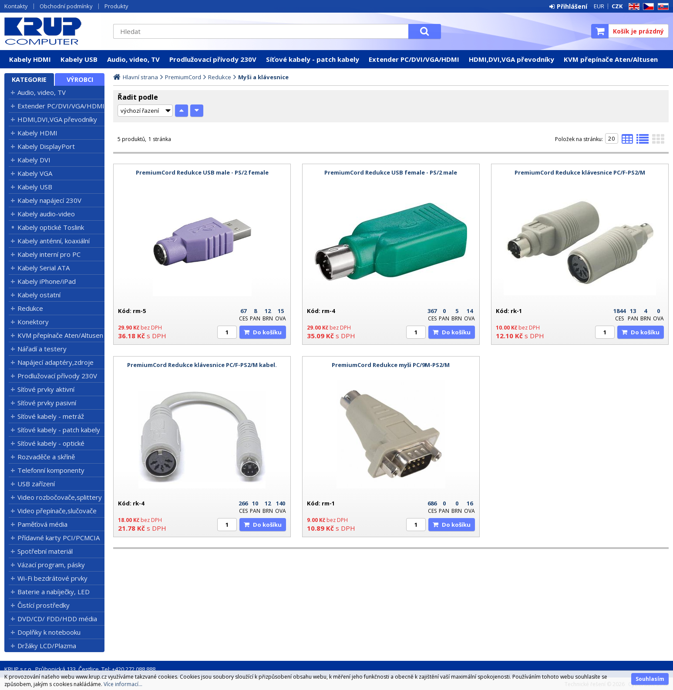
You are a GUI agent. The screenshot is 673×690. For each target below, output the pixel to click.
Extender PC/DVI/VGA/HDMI (414, 59)
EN (632, 6)
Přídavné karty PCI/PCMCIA (58, 537)
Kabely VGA (34, 173)
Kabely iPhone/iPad (46, 281)
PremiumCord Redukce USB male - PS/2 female (202, 172)
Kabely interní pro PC (49, 254)
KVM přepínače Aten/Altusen (611, 59)
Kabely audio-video (46, 213)
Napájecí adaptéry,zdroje (55, 362)
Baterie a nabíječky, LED (53, 591)
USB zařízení (36, 483)
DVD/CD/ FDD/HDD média (57, 618)
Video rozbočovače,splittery (59, 497)
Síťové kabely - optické (50, 443)
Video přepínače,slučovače (57, 510)
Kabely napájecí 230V (49, 200)
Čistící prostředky (43, 605)
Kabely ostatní (39, 294)
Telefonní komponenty (50, 470)
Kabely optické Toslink (50, 227)
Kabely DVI (33, 159)
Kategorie (29, 79)
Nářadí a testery (42, 348)
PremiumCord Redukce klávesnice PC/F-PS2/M (580, 172)
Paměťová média (42, 524)
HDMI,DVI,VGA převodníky (511, 59)
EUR (599, 6)
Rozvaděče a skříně (46, 456)
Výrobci (80, 79)
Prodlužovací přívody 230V (212, 59)
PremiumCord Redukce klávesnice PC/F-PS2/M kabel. (202, 365)
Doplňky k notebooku (49, 632)
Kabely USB (79, 59)
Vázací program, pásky (51, 564)
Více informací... (123, 684)
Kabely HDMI (30, 59)
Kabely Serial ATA (43, 267)
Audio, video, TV (133, 59)
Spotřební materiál (45, 551)
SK (661, 6)
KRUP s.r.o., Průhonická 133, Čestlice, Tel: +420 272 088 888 (79, 669)
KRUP (54, 31)
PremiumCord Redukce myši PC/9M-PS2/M (391, 365)
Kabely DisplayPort (46, 146)
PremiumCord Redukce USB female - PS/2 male (390, 172)
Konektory (33, 321)
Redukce (30, 308)
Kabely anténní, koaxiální (53, 240)
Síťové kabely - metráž (50, 416)
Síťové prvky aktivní (45, 389)
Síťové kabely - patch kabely (312, 59)
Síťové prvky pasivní (46, 402)
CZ (646, 6)
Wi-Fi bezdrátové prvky (52, 578)
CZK (617, 6)
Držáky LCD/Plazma (46, 645)
